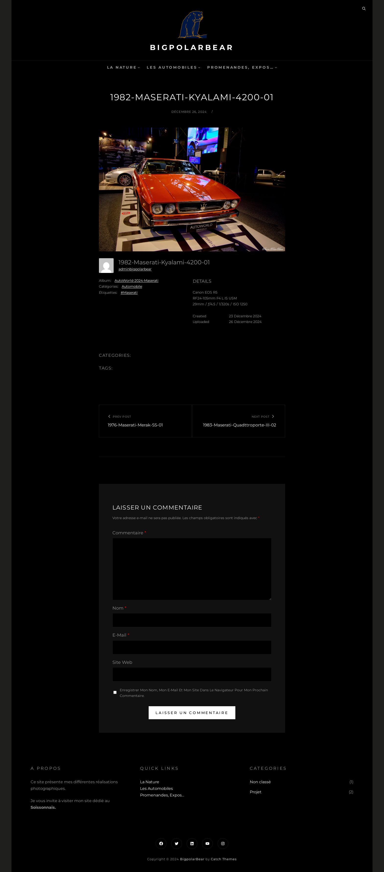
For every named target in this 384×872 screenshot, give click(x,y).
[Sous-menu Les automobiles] (199, 67)
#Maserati (129, 292)
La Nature (122, 67)
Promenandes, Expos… (240, 67)
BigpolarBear (192, 47)
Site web (122, 662)
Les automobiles (172, 67)
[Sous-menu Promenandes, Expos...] (276, 67)
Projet (256, 792)
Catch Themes (224, 859)
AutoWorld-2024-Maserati (136, 280)
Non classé (260, 782)
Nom (119, 608)
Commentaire (129, 533)
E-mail (120, 635)
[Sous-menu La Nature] (139, 67)
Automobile (132, 286)
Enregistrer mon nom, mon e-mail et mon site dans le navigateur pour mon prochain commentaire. (194, 693)
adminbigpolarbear (135, 269)
